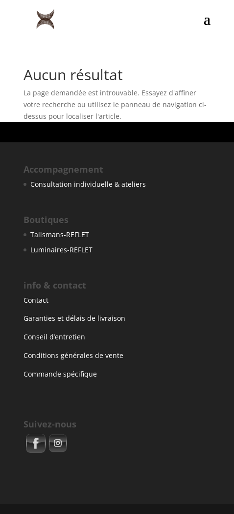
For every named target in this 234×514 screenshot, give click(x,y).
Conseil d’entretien (54, 336)
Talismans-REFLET (59, 234)
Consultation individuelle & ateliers (88, 184)
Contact (35, 300)
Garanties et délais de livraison (74, 318)
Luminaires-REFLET (61, 249)
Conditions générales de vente (73, 355)
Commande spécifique (60, 374)
